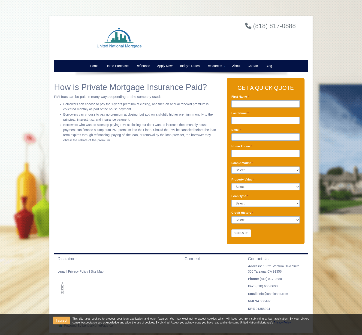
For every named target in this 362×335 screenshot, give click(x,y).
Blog (268, 66)
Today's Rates (189, 66)
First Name (240, 96)
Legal (61, 271)
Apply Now (164, 66)
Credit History (242, 212)
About (236, 66)
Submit (241, 233)
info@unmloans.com (273, 294)
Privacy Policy (78, 271)
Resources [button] (216, 66)
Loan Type (239, 196)
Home (94, 66)
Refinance (143, 66)
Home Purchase (117, 66)
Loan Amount (242, 163)
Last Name (239, 113)
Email (236, 129)
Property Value (242, 179)
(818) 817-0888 (271, 279)
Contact (253, 66)
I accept (61, 320)
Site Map (97, 271)
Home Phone (241, 146)
